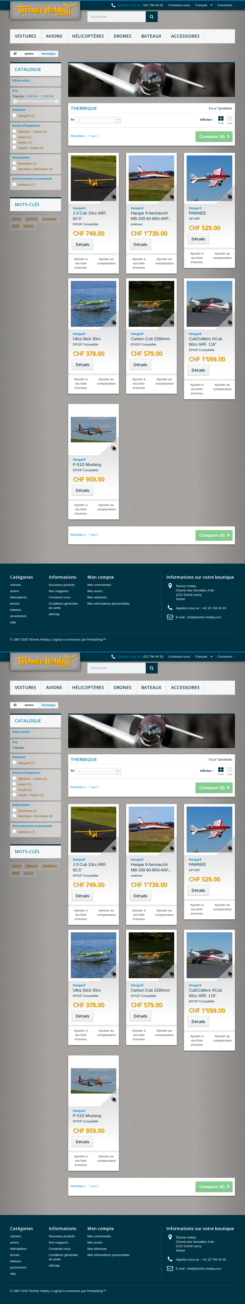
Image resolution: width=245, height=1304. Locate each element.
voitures (25, 36)
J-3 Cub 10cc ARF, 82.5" (93, 219)
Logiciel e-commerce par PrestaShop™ (79, 639)
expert (25, 137)
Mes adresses (97, 597)
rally (13, 622)
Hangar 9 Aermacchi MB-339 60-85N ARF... (151, 219)
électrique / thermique (35, 169)
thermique (27, 163)
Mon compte (100, 577)
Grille (221, 120)
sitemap (54, 614)
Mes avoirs (94, 591)
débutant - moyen (32, 131)
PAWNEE (209, 216)
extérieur (26, 184)
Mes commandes (99, 585)
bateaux (151, 36)
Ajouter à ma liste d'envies (80, 263)
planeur (31, 219)
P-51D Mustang (93, 467)
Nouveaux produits (62, 585)
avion (16, 219)
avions (54, 36)
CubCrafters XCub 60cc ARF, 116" (209, 345)
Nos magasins (58, 591)
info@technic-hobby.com (204, 617)
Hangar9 (26, 116)
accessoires (185, 36)
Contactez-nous (179, 5)
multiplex (49, 219)
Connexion (224, 5)
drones (122, 36)
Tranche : (18, 96)
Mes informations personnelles (108, 603)
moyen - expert (31, 148)
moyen (25, 142)
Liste (230, 120)
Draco (28, 226)
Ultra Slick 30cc (93, 342)
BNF (15, 226)
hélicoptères (88, 36)
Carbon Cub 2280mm (151, 342)
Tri (72, 119)
